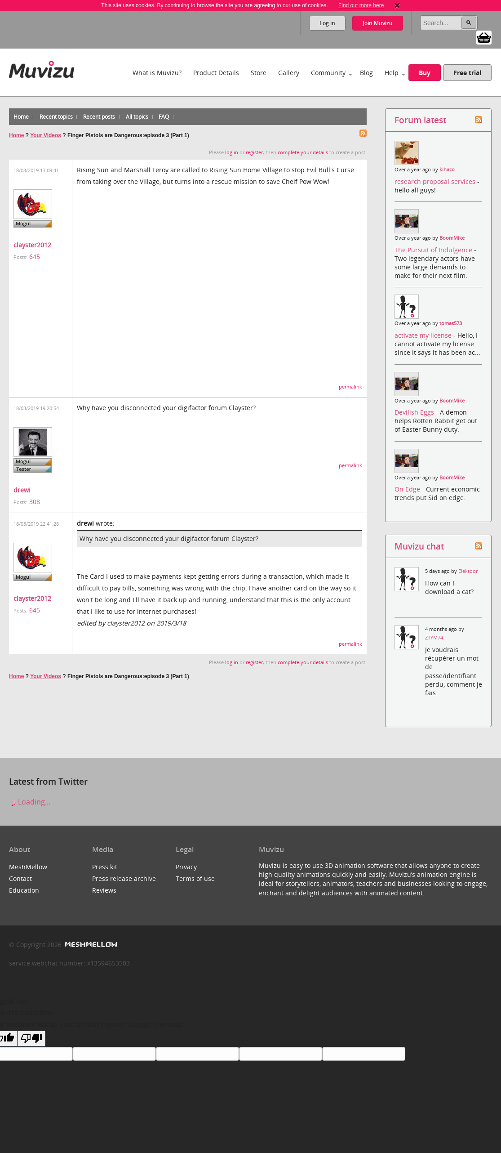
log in (231, 152)
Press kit (104, 867)
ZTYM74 (434, 638)
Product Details (216, 72)
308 (34, 501)
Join (378, 23)
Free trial (467, 72)
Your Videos (45, 135)
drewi (22, 490)
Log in (327, 23)
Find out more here (361, 5)
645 (34, 256)
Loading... (29, 802)
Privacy (186, 867)
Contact (20, 878)
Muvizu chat (419, 546)
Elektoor (468, 571)
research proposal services (436, 181)
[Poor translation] (31, 1038)
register (254, 152)
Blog (366, 72)
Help (392, 72)
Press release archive (124, 878)
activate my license (424, 335)
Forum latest (420, 119)
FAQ (164, 117)
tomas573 (450, 323)
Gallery (288, 72)
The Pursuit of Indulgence (434, 250)
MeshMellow (28, 867)
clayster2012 (32, 245)
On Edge (408, 489)
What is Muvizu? (157, 72)
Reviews (104, 890)
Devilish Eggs (415, 412)
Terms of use (195, 878)
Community (328, 72)
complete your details (303, 152)
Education (24, 890)
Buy (424, 72)
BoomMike (452, 238)
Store (258, 72)
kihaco (447, 169)
